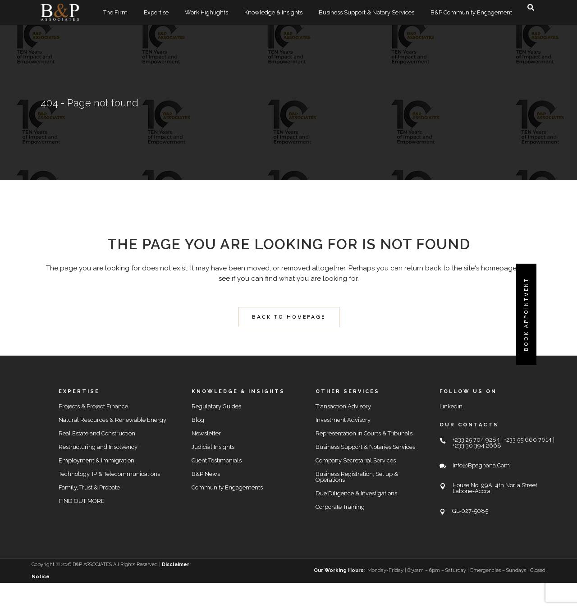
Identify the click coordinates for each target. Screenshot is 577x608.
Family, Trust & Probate (89, 487)
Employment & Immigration (96, 460)
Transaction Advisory (343, 406)
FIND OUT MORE (82, 501)
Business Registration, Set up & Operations (357, 477)
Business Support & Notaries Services (365, 447)
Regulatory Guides (216, 406)
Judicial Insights (213, 447)
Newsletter (206, 433)
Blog (198, 420)
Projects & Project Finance (93, 406)
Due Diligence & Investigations (356, 493)
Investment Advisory (343, 420)
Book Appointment (526, 314)
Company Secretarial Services (356, 460)
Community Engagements (227, 487)
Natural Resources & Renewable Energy (112, 420)
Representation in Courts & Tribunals (364, 433)
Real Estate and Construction (97, 433)
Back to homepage (288, 317)
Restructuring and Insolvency (98, 447)
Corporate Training (340, 507)
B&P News (206, 474)
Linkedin (451, 406)
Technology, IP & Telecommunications (109, 474)
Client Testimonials (217, 460)
